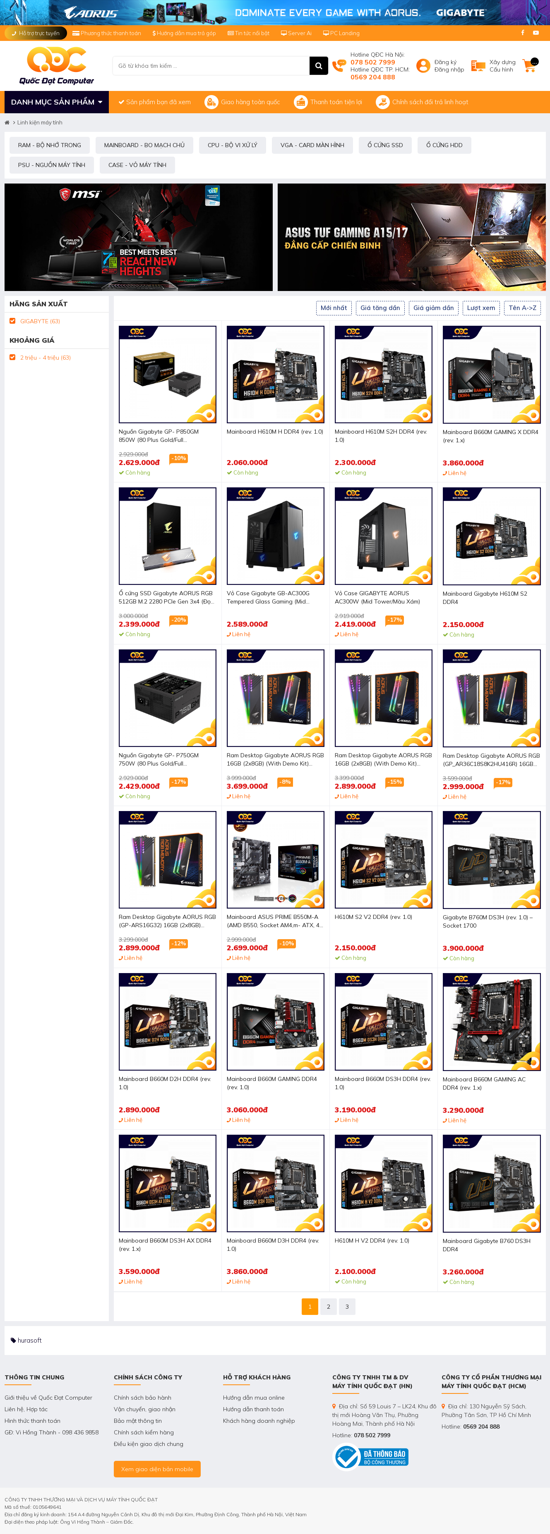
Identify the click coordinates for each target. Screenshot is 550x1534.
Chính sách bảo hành (142, 1397)
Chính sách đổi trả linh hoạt (422, 102)
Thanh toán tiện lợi (328, 102)
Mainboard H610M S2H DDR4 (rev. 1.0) (381, 436)
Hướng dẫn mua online (254, 1397)
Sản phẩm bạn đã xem (154, 102)
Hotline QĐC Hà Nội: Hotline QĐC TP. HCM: (380, 66)
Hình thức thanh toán (32, 1420)
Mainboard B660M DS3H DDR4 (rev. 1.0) (383, 1083)
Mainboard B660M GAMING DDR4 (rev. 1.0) (272, 1083)
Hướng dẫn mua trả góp (184, 33)
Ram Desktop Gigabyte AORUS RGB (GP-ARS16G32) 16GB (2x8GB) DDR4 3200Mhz (167, 921)
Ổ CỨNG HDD (444, 145)
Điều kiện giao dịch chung (148, 1444)
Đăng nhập (449, 69)
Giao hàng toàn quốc (242, 102)
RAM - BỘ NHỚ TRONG (49, 145)
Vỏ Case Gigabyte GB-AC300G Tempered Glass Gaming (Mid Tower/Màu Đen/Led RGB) (268, 597)
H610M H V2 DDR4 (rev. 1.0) (372, 1240)
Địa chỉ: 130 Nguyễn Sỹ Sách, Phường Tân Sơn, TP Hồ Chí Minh (486, 1411)
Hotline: (361, 1435)
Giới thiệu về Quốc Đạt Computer (48, 1397)
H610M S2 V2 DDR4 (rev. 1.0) (373, 917)
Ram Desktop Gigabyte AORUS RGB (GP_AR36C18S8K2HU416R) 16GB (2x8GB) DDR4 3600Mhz (491, 760)
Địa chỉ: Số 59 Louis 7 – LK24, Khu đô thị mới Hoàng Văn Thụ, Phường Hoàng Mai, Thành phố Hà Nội (384, 1415)
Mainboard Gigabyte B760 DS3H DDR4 (487, 1245)
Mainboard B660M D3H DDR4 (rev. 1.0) (273, 1244)
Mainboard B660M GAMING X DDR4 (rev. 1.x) (490, 436)
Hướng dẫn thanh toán (253, 1409)
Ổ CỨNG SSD (385, 145)
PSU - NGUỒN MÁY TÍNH (51, 165)
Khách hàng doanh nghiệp (259, 1420)
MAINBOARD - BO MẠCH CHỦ (144, 145)
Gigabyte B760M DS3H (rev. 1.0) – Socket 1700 (488, 921)
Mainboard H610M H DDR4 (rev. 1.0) (275, 431)
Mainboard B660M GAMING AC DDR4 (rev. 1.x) (484, 1083)
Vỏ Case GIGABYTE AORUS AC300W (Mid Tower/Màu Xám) (377, 597)
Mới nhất (334, 308)
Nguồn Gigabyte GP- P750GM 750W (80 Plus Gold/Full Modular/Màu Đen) (159, 759)
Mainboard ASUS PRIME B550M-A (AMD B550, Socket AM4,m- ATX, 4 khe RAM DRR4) (273, 921)
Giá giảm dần (433, 308)
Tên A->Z (522, 308)
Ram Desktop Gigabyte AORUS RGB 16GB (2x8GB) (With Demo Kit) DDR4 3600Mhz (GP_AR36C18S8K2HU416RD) (275, 759)
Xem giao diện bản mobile (157, 1469)
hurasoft (26, 1340)
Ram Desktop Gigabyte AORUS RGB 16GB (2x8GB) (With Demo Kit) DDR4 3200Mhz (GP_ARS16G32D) (383, 759)
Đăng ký (445, 62)
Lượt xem (481, 308)
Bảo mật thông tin (138, 1420)
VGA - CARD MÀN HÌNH (312, 145)
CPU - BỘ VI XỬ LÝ (232, 145)
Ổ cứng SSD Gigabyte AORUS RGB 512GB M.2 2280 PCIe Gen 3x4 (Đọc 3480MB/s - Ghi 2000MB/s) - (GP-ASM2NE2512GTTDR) (166, 597)
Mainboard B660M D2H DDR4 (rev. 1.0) (165, 1083)
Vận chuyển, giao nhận (144, 1409)
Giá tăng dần (380, 308)
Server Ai (297, 33)
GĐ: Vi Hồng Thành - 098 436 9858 (51, 1432)
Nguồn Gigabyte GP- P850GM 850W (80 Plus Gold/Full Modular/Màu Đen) (159, 436)
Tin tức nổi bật (248, 33)
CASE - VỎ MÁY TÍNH (137, 165)
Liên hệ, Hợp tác (26, 1409)
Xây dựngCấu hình (503, 65)
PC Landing (341, 33)
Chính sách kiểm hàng (144, 1432)
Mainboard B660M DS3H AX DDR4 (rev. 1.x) (165, 1244)
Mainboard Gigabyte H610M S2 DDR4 (485, 598)
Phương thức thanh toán (107, 33)
